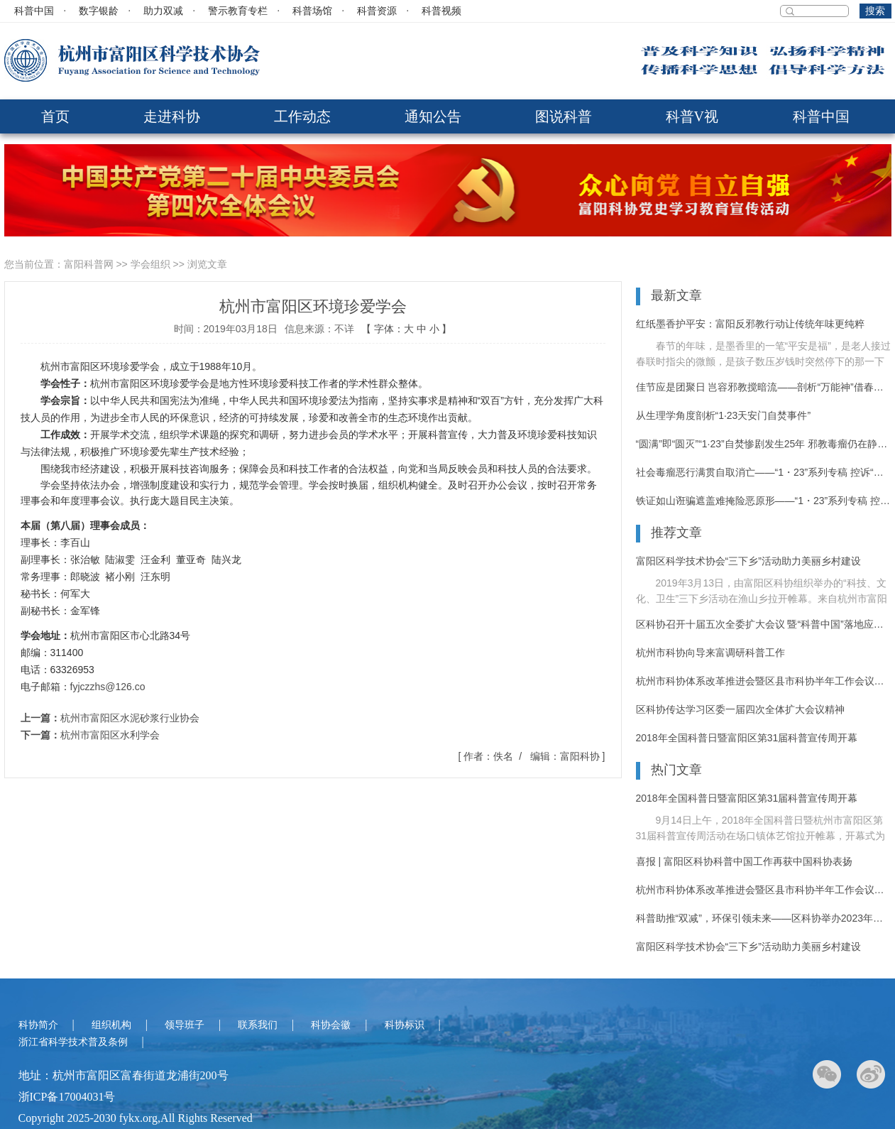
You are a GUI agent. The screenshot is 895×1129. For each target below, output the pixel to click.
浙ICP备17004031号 (67, 1097)
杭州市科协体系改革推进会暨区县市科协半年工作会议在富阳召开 (763, 681)
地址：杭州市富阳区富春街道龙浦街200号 (123, 1075)
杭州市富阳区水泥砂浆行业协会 (129, 718)
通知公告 (433, 116)
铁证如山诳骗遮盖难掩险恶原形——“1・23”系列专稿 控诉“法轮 (763, 500)
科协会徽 (331, 1025)
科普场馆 (312, 11)
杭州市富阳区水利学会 (110, 735)
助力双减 (163, 11)
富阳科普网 (89, 264)
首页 (55, 116)
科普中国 (34, 11)
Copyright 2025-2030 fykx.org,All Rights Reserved (135, 1118)
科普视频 (441, 11)
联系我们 (258, 1025)
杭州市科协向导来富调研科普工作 (710, 652)
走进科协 (171, 116)
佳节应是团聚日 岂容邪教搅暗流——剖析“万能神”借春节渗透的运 (763, 387)
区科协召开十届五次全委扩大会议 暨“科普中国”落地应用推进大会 (763, 624)
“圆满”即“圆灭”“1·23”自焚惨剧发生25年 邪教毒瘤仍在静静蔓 (763, 443)
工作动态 (302, 116)
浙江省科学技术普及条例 (73, 1042)
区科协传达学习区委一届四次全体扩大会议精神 (740, 709)
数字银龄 (99, 11)
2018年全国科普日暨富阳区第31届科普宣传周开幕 (747, 737)
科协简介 (38, 1025)
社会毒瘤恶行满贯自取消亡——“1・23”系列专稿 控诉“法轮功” (763, 472)
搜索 (875, 11)
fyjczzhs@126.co (107, 686)
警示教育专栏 (238, 11)
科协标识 (404, 1025)
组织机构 (111, 1025)
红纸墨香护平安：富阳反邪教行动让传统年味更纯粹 (750, 323)
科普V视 (692, 116)
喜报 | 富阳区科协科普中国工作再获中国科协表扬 (744, 861)
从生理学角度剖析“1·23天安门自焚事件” (723, 415)
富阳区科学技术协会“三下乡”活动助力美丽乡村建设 (748, 561)
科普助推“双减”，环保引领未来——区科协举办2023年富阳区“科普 (763, 918)
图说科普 (563, 116)
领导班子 (184, 1025)
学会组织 (150, 264)
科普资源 (377, 11)
